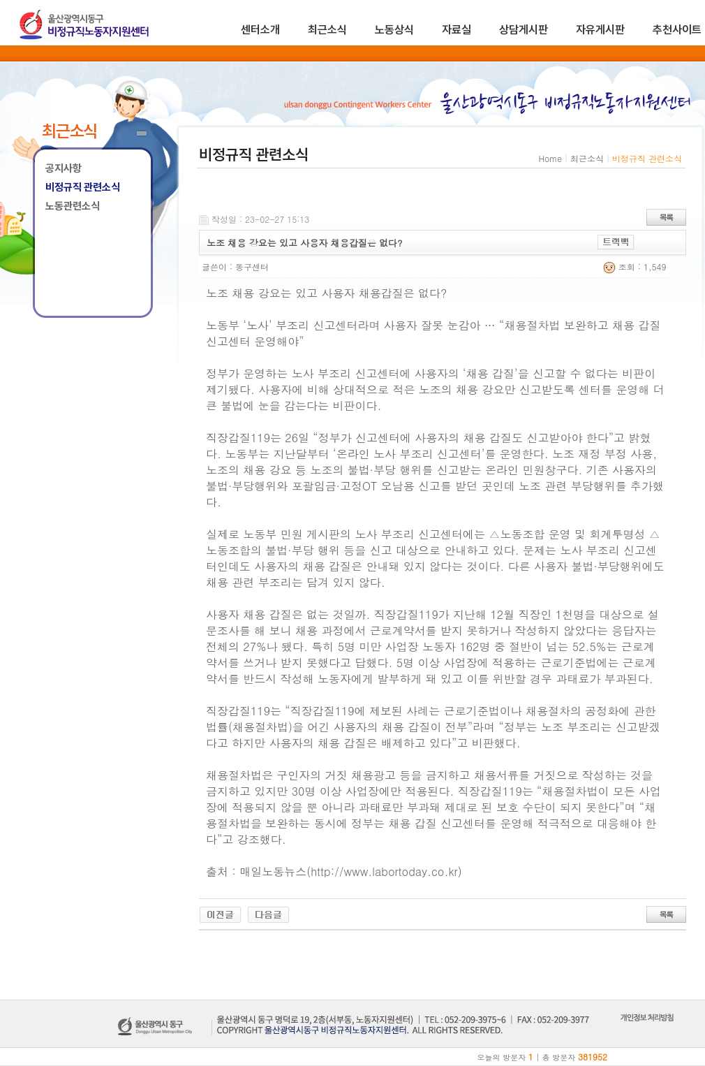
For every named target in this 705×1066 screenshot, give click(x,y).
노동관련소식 (72, 206)
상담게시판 (523, 29)
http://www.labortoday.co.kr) (386, 871)
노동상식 (394, 29)
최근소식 (327, 29)
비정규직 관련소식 (82, 187)
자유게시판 (600, 29)
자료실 (456, 29)
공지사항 (63, 168)
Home (550, 158)
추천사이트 (677, 29)
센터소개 (260, 29)
